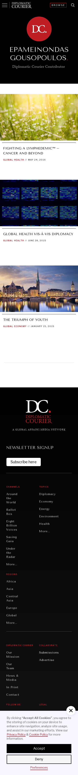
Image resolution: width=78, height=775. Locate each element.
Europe (11, 608)
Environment (49, 516)
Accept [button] (39, 748)
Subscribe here (24, 462)
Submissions (49, 652)
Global (8, 159)
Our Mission (12, 654)
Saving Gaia (11, 539)
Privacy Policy (16, 734)
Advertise (46, 660)
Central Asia (12, 598)
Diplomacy (47, 494)
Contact (12, 694)
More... (11, 564)
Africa (11, 581)
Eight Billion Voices (11, 525)
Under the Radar (10, 553)
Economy (20, 326)
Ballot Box (11, 512)
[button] (71, 710)
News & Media (12, 678)
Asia (9, 589)
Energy (44, 509)
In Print (12, 687)
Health (19, 159)
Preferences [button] (39, 767)
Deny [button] (39, 759)
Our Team (10, 666)
